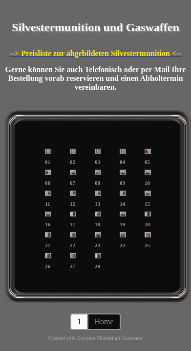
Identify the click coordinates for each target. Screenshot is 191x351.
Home (103, 321)
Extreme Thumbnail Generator (110, 338)
